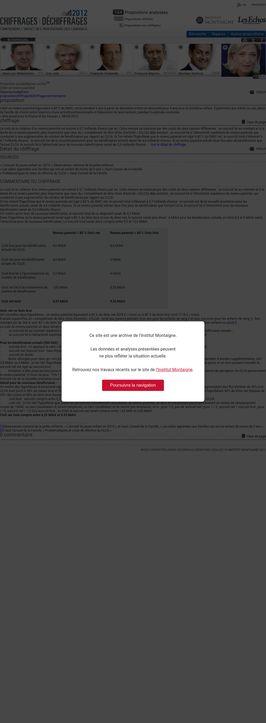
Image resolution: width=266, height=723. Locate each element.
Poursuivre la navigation (133, 385)
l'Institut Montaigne (174, 369)
